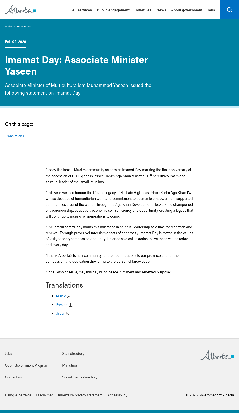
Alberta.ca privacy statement (80, 394)
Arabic (61, 295)
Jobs (8, 353)
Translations (14, 135)
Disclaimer (44, 394)
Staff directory (73, 353)
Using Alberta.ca (18, 394)
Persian (62, 304)
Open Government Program (26, 365)
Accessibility (117, 394)
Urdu (60, 313)
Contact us (13, 377)
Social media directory (79, 377)
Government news (19, 26)
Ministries (70, 365)
